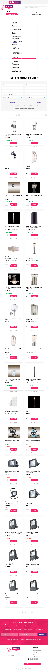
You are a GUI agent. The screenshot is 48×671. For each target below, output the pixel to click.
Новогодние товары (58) (17, 53)
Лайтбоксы (14, 26)
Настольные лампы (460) (17, 52)
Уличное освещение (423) (17, 58)
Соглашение (36, 656)
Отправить (42, 634)
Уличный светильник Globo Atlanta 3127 (34, 195)
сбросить (14, 47)
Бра (34, 654)
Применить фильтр (19, 108)
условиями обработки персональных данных (32, 639)
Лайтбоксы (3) (15, 49)
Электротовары (15, 38)
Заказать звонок (12, 14)
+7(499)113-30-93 (11, 12)
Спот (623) (15, 56)
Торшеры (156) (15, 57)
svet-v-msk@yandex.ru (36, 12)
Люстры (35, 652)
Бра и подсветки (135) (17, 48)
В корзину (13, 143)
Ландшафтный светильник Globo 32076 (13, 165)
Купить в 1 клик (13, 146)
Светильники (37, 650)
